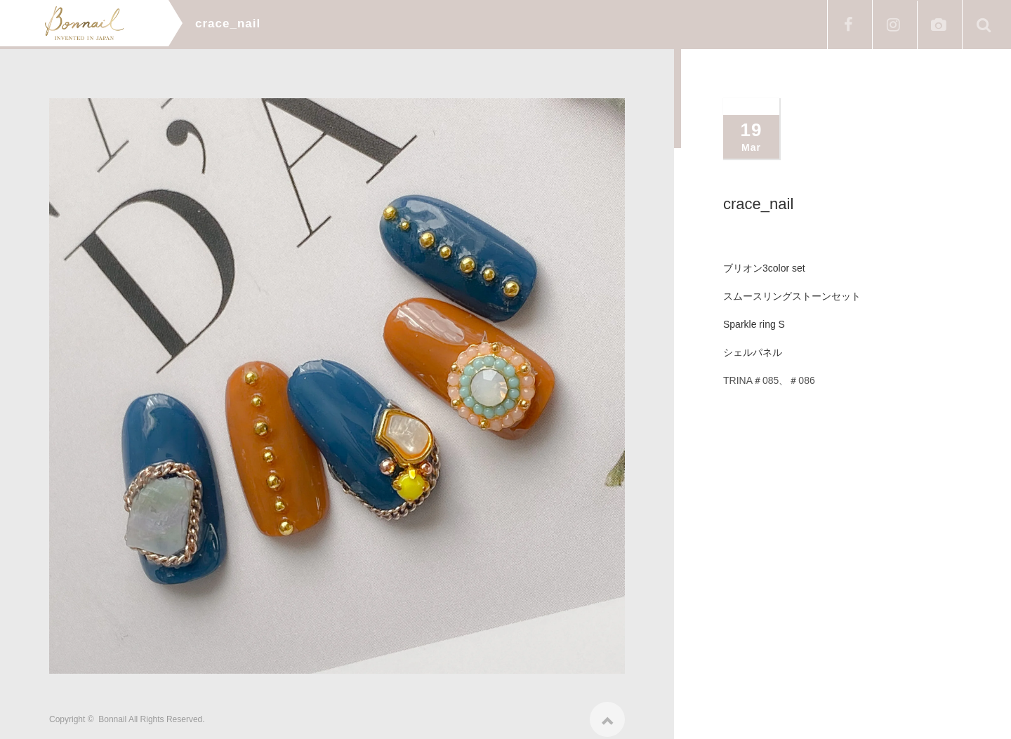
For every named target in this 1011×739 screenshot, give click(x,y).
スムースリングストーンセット (792, 296)
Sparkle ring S (754, 324)
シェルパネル (752, 352)
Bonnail (112, 714)
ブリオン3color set (764, 268)
